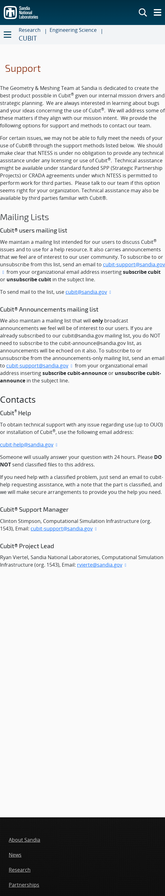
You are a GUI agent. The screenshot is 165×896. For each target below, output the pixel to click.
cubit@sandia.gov (86, 291)
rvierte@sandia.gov (99, 564)
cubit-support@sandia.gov (37, 365)
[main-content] (82, 326)
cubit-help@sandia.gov (26, 444)
